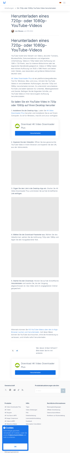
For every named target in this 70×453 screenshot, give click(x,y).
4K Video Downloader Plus (21, 78)
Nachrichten (8, 422)
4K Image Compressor (11, 403)
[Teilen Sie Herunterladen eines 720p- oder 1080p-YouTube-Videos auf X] (12, 335)
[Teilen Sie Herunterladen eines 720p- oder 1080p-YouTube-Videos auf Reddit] (17, 335)
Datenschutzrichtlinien (53, 397)
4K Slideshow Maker (11, 409)
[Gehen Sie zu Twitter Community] (6, 375)
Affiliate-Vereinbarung (53, 395)
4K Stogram (8, 397)
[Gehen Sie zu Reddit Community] (14, 375)
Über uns (7, 419)
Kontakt (7, 425)
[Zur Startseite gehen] (4, 3)
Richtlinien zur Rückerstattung (56, 400)
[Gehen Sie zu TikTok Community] (18, 375)
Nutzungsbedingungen (54, 392)
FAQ (27, 397)
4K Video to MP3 (10, 406)
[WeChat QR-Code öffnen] (10, 375)
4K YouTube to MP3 (11, 400)
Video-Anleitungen (31, 395)
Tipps (27, 392)
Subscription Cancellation (33, 409)
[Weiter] (63, 376)
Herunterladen (35, 133)
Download (8, 412)
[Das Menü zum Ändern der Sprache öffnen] (60, 3)
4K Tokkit (7, 395)
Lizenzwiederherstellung (33, 403)
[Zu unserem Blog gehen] (22, 375)
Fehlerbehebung (31, 400)
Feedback (29, 406)
